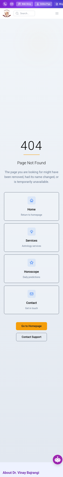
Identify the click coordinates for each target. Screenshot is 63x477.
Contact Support (31, 337)
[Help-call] (5, 4)
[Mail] (11, 4)
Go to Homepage (31, 326)
